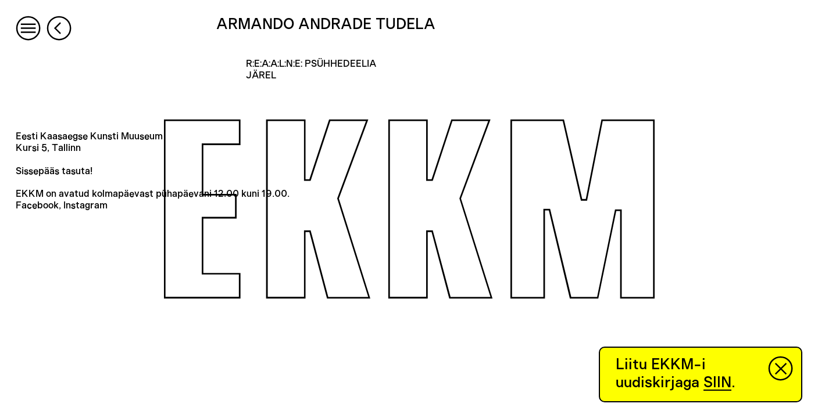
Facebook (37, 205)
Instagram (85, 205)
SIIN (717, 382)
